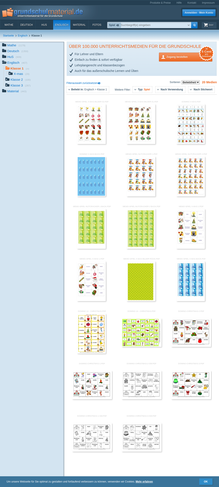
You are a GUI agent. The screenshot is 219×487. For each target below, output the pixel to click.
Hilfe (179, 2)
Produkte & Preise (160, 2)
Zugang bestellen (189, 57)
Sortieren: (175, 82)
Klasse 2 (18, 80)
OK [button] (206, 481)
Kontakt (191, 2)
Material (79, 24)
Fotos (96, 24)
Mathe (9, 24)
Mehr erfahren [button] (144, 481)
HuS (44, 24)
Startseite (8, 35)
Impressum (208, 2)
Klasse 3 (18, 85)
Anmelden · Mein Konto (199, 12)
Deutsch (26, 24)
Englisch (61, 24)
